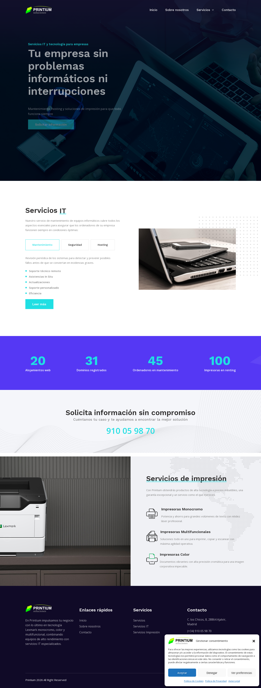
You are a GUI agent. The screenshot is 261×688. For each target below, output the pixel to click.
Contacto (229, 10)
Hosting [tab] (103, 244)
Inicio (153, 10)
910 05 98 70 (130, 430)
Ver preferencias (241, 673)
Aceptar (182, 673)
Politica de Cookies (193, 681)
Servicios (203, 10)
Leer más (39, 304)
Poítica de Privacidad (216, 681)
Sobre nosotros (177, 10)
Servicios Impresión (146, 632)
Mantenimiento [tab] (42, 244)
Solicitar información (51, 124)
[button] (254, 641)
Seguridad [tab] (75, 244)
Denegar (211, 673)
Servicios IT (141, 626)
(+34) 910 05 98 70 (199, 631)
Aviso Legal (234, 681)
